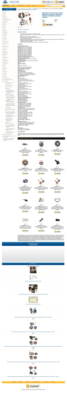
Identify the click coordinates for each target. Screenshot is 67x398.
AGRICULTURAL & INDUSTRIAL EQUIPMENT (9, 139)
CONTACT (28, 8)
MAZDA (5, 53)
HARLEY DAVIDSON (10, 126)
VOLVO (5, 79)
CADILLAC (6, 20)
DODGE (5, 25)
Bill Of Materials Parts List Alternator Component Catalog (10, 128)
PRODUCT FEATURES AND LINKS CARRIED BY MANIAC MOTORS (10, 115)
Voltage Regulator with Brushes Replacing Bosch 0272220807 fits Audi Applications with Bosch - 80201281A (33, 319)
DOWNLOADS (8, 110)
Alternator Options (9, 87)
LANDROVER (6, 49)
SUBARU (5, 74)
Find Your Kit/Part (21, 8)
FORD (5, 30)
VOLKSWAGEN (6, 80)
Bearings (7, 91)
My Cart (53, 384)
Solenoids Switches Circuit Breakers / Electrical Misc (9, 122)
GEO (4, 31)
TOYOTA (5, 77)
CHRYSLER (6, 23)
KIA (4, 47)
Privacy (34, 8)
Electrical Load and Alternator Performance (10, 97)
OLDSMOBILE (6, 63)
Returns (27, 384)
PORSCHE (6, 66)
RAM (4, 68)
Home (19, 11)
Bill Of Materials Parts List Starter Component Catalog (10, 132)
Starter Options (9, 89)
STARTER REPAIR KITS (36, 11)
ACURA (5, 14)
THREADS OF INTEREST (10, 112)
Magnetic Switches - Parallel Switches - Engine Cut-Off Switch (10, 118)
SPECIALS (8, 124)
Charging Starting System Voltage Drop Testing (10, 100)
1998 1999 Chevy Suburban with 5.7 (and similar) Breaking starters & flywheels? (10, 94)
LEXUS (5, 50)
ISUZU (5, 39)
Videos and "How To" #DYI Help (10, 86)
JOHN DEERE (6, 44)
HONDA (5, 33)
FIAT (4, 28)
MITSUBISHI (6, 60)
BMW (5, 17)
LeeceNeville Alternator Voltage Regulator (10, 135)
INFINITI (5, 38)
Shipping (21, 384)
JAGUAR (5, 41)
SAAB (5, 69)
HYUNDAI (5, 36)
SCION (5, 72)
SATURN (5, 71)
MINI (4, 58)
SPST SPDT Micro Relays (8, 82)
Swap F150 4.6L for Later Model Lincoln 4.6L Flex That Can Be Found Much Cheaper (10, 108)
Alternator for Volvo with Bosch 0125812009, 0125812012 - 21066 (9, 142)
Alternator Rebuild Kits (7, 137)
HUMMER (5, 34)
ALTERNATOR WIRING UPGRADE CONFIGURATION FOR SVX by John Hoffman (10, 103)
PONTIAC (5, 64)
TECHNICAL (6, 83)
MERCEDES (6, 55)
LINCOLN (5, 52)
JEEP (5, 42)
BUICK (5, 19)
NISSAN (5, 61)
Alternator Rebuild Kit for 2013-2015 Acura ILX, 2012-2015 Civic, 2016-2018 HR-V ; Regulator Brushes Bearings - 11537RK (33, 334)
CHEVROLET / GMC (7, 22)
